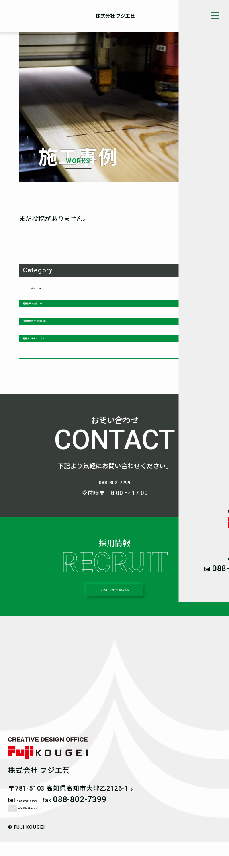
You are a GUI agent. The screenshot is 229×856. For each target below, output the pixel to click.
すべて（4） (47, 287)
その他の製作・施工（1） (57, 324)
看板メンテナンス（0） (54, 344)
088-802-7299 (115, 488)
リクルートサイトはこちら (114, 601)
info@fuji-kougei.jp (44, 820)
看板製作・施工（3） (51, 303)
